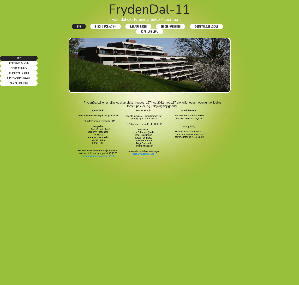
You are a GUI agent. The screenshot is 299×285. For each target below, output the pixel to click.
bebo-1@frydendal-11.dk (143, 154)
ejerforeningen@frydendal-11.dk (98, 156)
